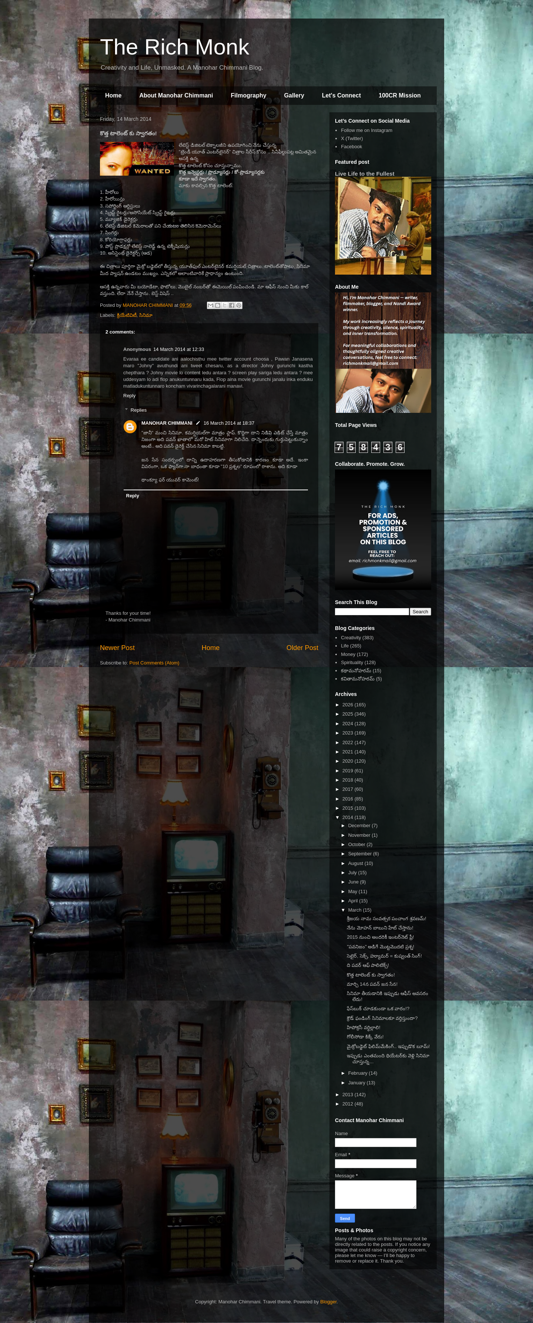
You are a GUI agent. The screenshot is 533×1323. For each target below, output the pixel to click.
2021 (348, 752)
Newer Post (117, 647)
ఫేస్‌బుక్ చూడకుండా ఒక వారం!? (378, 1008)
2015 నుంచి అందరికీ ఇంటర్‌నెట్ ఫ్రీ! (380, 937)
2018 (348, 780)
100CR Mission (400, 95)
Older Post (302, 647)
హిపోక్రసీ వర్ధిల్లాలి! (363, 1027)
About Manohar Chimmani (176, 95)
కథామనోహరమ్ (356, 670)
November (360, 835)
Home (113, 95)
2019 (348, 770)
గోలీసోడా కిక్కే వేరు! (365, 1037)
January (357, 1082)
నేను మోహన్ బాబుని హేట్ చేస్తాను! (380, 928)
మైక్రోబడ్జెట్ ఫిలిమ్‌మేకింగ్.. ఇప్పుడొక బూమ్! (388, 1046)
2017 (348, 789)
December (360, 825)
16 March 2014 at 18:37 (229, 423)
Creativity (351, 637)
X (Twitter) (352, 138)
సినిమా (145, 315)
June (354, 882)
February (358, 1073)
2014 (348, 817)
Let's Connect (341, 95)
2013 (348, 1094)
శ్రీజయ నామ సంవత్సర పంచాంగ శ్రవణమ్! (386, 918)
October (357, 844)
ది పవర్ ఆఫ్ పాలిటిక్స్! (368, 965)
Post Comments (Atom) (155, 663)
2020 (348, 761)
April (353, 900)
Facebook (351, 146)
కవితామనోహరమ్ (358, 679)
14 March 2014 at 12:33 (178, 349)
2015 (348, 808)
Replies (139, 410)
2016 (348, 799)
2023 (348, 733)
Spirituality (352, 662)
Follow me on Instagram (366, 130)
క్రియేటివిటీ (127, 315)
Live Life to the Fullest (365, 173)
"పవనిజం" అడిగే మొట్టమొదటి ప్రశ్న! (380, 946)
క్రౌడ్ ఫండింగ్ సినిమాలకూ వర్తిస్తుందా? (382, 1018)
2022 (348, 742)
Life (345, 646)
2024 (348, 723)
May (353, 891)
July (353, 872)
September (360, 853)
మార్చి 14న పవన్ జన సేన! (372, 984)
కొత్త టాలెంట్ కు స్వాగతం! (371, 975)
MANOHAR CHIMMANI (166, 423)
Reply (129, 395)
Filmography (248, 95)
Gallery (294, 95)
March (355, 910)
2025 (348, 714)
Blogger (328, 1301)
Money (348, 654)
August (356, 863)
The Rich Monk (174, 46)
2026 (348, 704)
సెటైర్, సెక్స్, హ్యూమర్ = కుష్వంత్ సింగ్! (384, 956)
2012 (348, 1104)
